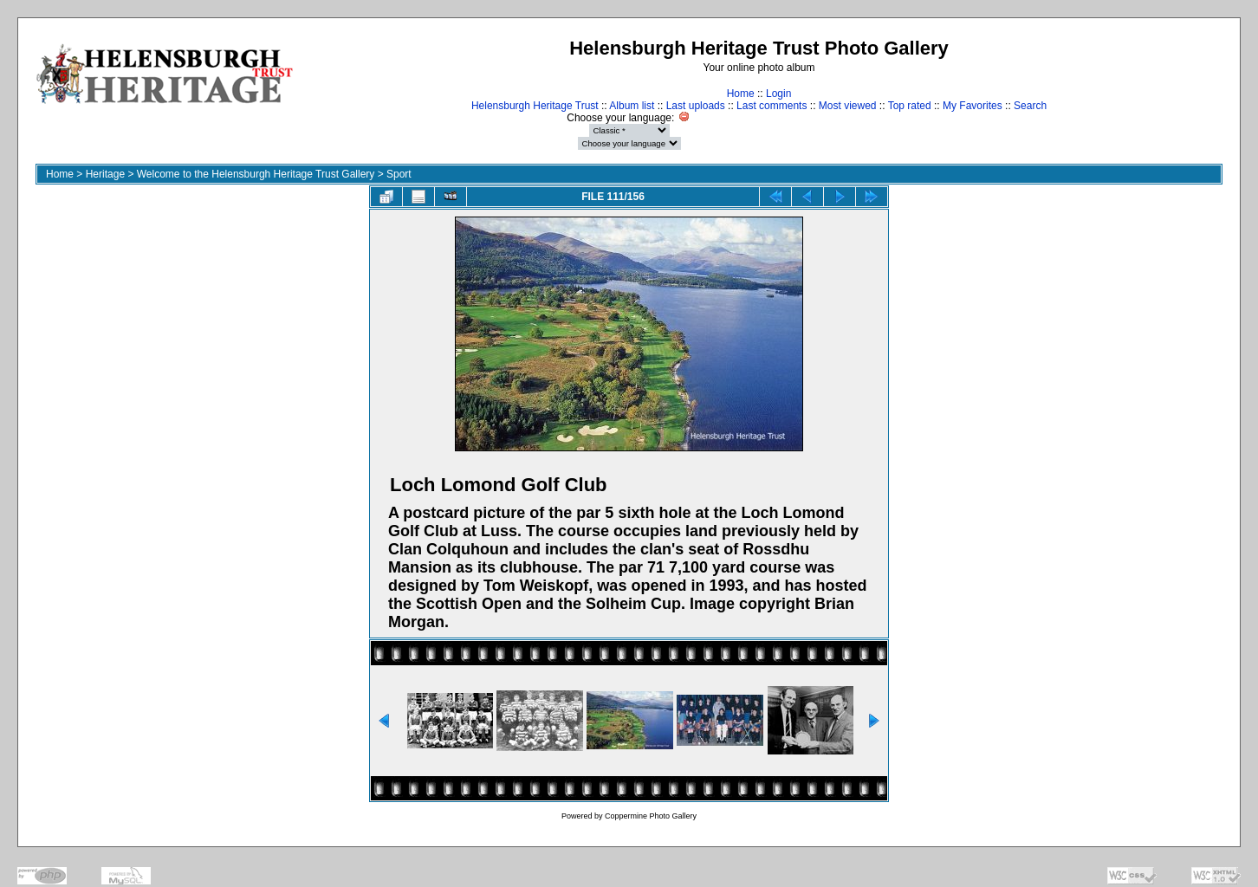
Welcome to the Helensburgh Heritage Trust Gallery (256, 174)
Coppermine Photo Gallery (651, 816)
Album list (631, 106)
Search (1030, 106)
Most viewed (848, 106)
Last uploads (695, 106)
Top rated (909, 106)
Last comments (771, 106)
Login (778, 93)
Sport (399, 174)
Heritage (105, 174)
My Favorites (972, 106)
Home (741, 93)
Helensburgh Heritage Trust (535, 106)
